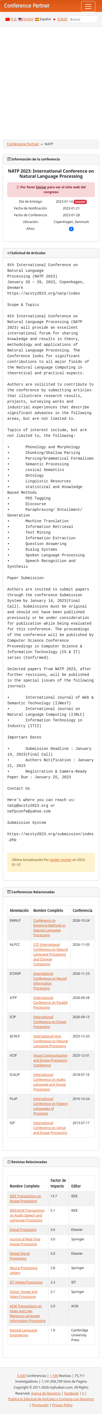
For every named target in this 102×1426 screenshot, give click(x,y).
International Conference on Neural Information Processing (50, 981)
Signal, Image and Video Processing (23, 1294)
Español (45, 19)
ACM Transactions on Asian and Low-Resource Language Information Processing (27, 1313)
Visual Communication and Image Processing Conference (50, 1060)
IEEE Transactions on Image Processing (25, 1198)
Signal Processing (23, 1229)
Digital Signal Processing (20, 1256)
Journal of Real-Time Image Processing (25, 1241)
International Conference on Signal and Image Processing (50, 1128)
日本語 (62, 19)
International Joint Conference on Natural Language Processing (50, 1041)
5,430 (21, 1375)
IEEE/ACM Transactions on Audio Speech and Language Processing (27, 1215)
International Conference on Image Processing (49, 1022)
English (29, 19)
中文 (14, 19)
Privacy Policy (62, 1405)
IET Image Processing (26, 1282)
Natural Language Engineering (23, 1332)
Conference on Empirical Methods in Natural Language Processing (49, 927)
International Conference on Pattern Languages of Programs (50, 1106)
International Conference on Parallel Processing (50, 1002)
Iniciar (41, 187)
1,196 (54, 1375)
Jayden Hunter (61, 859)
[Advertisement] (50, 80)
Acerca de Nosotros (46, 1393)
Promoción (40, 1405)
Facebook (71, 1393)
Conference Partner (23, 143)
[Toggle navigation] (88, 6)
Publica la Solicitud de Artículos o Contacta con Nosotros (51, 1399)
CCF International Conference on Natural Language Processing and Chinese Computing (50, 954)
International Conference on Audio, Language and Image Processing (49, 1082)
